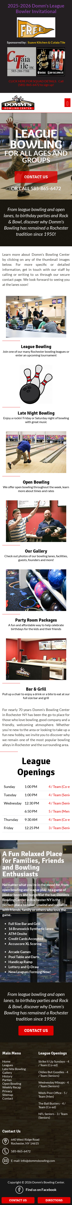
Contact (7, 1098)
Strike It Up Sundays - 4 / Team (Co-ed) (53, 1063)
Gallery (7, 1072)
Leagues (7, 1065)
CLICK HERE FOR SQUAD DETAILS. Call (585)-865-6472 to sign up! (36, 83)
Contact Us (36, 176)
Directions (54, 1200)
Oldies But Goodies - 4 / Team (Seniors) (53, 1073)
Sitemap (7, 1094)
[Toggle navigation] (67, 102)
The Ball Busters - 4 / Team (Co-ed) (51, 1105)
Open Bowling (11, 1083)
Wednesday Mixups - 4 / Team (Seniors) (53, 1084)
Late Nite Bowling (14, 1069)
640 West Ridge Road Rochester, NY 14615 (25, 1141)
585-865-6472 (46, 188)
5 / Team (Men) (59, 811)
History (7, 1076)
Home (6, 1061)
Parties (7, 1080)
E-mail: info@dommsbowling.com (33, 1160)
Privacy (7, 1091)
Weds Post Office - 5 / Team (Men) (52, 1094)
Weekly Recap (11, 1087)
